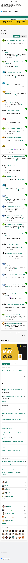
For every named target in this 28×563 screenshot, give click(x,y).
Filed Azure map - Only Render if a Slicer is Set (11, 419)
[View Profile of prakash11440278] (9, 149)
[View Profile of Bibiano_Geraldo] (20, 209)
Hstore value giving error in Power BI (12, 314)
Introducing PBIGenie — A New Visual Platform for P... (13, 461)
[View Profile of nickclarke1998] (9, 217)
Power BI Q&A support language (14, 206)
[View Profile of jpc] (6, 256)
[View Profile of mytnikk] (21, 140)
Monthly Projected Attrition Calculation (14, 91)
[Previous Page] (2, 333)
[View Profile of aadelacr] (7, 325)
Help (20, 16)
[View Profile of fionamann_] (8, 277)
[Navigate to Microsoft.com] (4, 11)
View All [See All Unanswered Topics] (4, 401)
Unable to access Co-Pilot (13, 244)
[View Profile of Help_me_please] (9, 178)
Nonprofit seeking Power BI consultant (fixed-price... (13, 383)
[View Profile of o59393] (7, 297)
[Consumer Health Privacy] (14, 559)
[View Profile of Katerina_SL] (20, 317)
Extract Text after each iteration (11, 83)
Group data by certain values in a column (14, 137)
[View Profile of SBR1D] (7, 188)
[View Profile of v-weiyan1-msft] (21, 326)
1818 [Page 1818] (10, 333)
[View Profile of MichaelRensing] (9, 138)
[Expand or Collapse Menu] (1, 14)
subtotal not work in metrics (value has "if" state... (12, 432)
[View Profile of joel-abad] (8, 199)
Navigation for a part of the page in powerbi (16, 156)
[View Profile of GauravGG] (8, 130)
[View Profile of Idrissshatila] (22, 227)
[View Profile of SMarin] (21, 150)
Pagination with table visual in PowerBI (15, 284)
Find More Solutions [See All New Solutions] (4, 454)
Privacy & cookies (4, 552)
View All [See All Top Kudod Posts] (4, 474)
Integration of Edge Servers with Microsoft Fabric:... (13, 396)
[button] (16, 36)
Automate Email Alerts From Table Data (14, 215)
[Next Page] (2, 338)
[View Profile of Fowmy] (21, 122)
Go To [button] (24, 16)
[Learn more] (6, 364)
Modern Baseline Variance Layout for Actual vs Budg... (13, 376)
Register (12, 16)
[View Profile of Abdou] (7, 208)
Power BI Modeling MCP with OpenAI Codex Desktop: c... (13, 441)
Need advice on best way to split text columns (15, 165)
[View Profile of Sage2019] (8, 286)
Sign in (16, 16)
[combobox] (18, 19)
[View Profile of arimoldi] (7, 43)
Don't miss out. (14, 24)
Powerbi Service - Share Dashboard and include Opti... (13, 370)
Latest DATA (10, 119)
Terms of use (3, 553)
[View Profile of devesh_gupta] (18, 287)
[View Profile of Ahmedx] (19, 55)
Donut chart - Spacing (10, 176)
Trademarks (3, 555)
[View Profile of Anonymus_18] (8, 120)
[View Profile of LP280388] (8, 84)
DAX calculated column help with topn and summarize (13, 424)
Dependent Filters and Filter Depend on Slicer (11, 446)
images (7, 101)
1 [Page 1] (4, 333)
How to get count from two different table (10, 409)
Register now (3, 7)
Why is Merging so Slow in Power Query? (16, 128)
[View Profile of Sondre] (7, 267)
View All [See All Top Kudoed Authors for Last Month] (4, 523)
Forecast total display (6, 437)
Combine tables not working (13, 110)
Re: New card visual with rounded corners (10, 472)
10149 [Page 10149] (23, 335)
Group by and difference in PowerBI (13, 323)
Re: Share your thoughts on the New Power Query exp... (13, 464)
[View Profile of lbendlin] (18, 95)
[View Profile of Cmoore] (7, 75)
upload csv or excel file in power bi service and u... (12, 450)
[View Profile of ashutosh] (8, 316)
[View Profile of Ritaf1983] (19, 159)
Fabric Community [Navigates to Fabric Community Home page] (13, 11)
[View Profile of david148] (8, 93)
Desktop (3, 410)
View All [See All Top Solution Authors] (4, 499)
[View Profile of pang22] (7, 226)
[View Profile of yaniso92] (8, 65)
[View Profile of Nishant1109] (8, 102)
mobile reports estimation (7, 428)
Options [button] (23, 36)
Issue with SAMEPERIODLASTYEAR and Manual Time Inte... (13, 413)
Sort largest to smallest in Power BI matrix (14, 224)
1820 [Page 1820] (19, 333)
